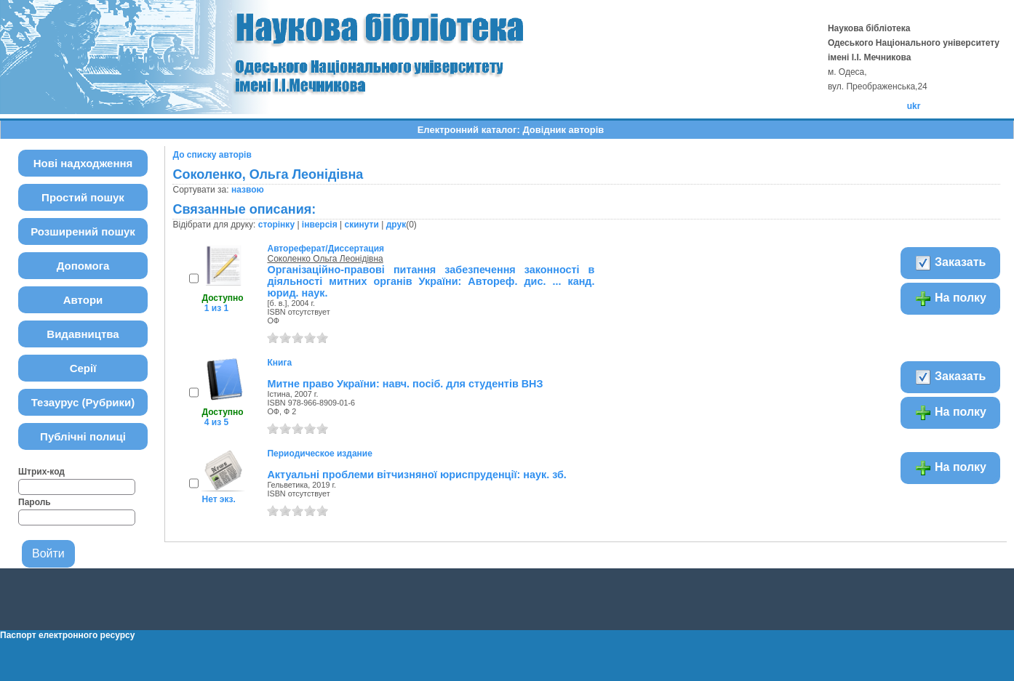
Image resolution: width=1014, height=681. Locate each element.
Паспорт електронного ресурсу (67, 635)
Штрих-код (41, 472)
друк (396, 224)
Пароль (34, 502)
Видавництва (83, 334)
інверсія (320, 224)
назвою (247, 190)
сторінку (276, 224)
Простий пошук (82, 197)
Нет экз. (218, 499)
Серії (83, 368)
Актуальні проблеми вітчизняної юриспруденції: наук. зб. (416, 474)
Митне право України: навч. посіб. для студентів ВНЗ (405, 384)
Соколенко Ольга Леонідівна (325, 259)
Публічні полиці (83, 436)
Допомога (83, 265)
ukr (914, 106)
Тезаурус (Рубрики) (83, 402)
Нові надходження (83, 163)
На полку (950, 298)
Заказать (950, 263)
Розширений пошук (83, 231)
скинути (361, 224)
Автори (83, 300)
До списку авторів (211, 155)
